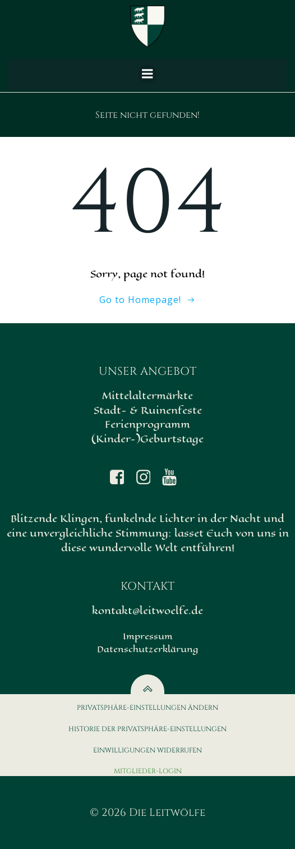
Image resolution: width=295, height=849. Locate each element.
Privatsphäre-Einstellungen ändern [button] (147, 707)
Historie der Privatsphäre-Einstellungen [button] (147, 728)
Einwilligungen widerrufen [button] (147, 750)
